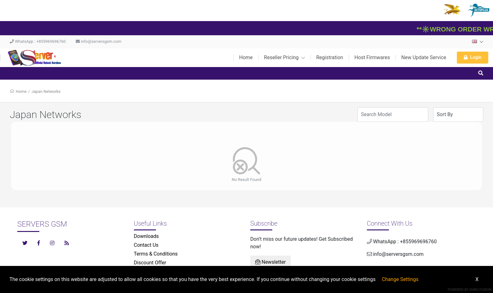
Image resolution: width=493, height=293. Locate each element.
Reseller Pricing (284, 57)
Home (245, 57)
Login (472, 57)
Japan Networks (46, 91)
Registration (329, 57)
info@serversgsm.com (98, 41)
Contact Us (146, 245)
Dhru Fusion (480, 290)
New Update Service (423, 57)
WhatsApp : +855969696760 (38, 41)
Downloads (146, 236)
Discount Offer (150, 263)
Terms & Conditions (156, 254)
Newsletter (270, 262)
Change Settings (400, 279)
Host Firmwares (372, 57)
